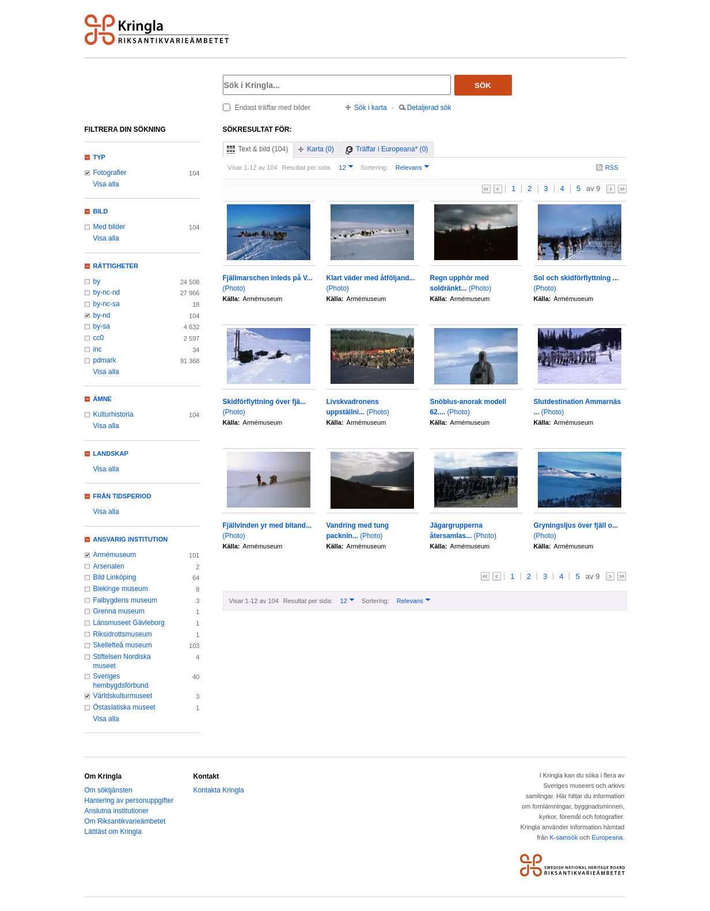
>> (622, 189)
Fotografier (110, 173)
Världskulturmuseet (123, 696)
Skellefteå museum (122, 645)
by (97, 281)
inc (97, 349)
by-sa (101, 326)
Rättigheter (115, 265)
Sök (482, 85)
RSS (611, 167)
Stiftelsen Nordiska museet (122, 661)
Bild (100, 211)
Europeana (606, 837)
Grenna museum (119, 611)
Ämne (102, 398)
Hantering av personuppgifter (129, 800)
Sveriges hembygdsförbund (121, 680)
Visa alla (106, 184)
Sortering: (374, 167)
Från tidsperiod (122, 496)
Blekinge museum (121, 589)
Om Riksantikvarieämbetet (125, 821)
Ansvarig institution (130, 539)
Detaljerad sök (429, 108)
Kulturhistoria (113, 414)
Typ (99, 157)
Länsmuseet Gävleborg (129, 623)
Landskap (110, 453)
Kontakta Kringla (218, 790)
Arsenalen (108, 566)
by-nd (102, 315)
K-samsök (563, 837)
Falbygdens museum (125, 600)
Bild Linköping (114, 577)
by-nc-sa (106, 304)
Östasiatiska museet (124, 707)
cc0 (98, 338)
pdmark (104, 360)
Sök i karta (370, 108)
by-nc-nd (106, 292)
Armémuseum (114, 555)
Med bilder (109, 227)
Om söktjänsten (108, 790)
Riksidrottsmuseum (122, 634)
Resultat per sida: (307, 167)
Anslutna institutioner (117, 811)
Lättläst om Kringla (113, 832)
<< (486, 189)
